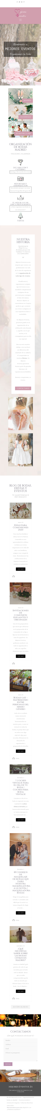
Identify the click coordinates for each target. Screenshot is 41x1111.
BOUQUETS (27, 100)
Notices (26, 767)
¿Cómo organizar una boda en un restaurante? (20, 208)
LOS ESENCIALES (25, 117)
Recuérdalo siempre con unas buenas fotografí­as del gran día (20, 189)
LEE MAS (21, 569)
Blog (27, 506)
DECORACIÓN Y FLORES (23, 133)
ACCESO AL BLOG (20, 1007)
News (27, 836)
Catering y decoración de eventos (20, 172)
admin (17, 759)
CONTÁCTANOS (23, 388)
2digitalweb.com (27, 1108)
